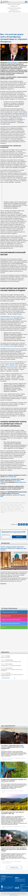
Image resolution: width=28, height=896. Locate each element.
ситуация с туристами (10, 758)
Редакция (3, 878)
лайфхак (7, 861)
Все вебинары (6, 678)
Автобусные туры (4, 502)
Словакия (2, 508)
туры (16, 510)
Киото (2, 509)
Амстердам (8, 506)
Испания (20, 503)
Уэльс (2, 503)
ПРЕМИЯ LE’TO (14, 6)
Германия (11, 503)
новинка (11, 861)
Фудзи (12, 509)
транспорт (16, 790)
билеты (19, 509)
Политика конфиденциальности (6, 876)
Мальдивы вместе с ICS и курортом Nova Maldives (11, 665)
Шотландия (6, 503)
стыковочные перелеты (6, 862)
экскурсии (2, 512)
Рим (1, 505)
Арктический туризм (14, 4)
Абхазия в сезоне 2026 (5, 657)
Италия (24, 503)
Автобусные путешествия (11, 101)
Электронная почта (5, 534)
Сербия (22, 506)
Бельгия (13, 502)
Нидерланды (3, 506)
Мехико (20, 505)
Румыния (18, 506)
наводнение (4, 759)
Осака (5, 509)
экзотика (22, 510)
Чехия (14, 508)
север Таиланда (9, 826)
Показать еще (14, 867)
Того (6, 508)
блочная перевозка (17, 861)
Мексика (16, 505)
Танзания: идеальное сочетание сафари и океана (11, 661)
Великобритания (23, 502)
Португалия (14, 506)
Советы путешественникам (11, 620)
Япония (22, 508)
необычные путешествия (17, 826)
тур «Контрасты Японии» (12, 366)
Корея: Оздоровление (14, 11)
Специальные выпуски (9, 612)
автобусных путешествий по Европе (15, 348)
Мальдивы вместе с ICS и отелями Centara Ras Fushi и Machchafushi (12, 670)
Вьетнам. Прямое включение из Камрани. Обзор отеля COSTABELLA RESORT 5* (12, 675)
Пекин (4, 505)
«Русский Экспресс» (13, 62)
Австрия (9, 502)
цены (19, 510)
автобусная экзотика (9, 361)
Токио (8, 509)
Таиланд (3, 826)
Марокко (12, 505)
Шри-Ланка (4, 790)
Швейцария (18, 508)
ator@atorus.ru (9, 888)
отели (3, 827)
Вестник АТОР (6, 616)
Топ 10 (3, 627)
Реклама (3, 880)
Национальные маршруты (10, 623)
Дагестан (3, 758)
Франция (9, 508)
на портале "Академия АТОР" (13, 489)
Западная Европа (4, 510)
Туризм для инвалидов (14, 8)
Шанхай (8, 505)
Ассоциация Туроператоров (6, 1)
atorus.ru (11, 894)
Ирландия (15, 503)
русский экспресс (11, 510)
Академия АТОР (14, 10)
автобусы (15, 509)
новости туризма (10, 790)
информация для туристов (20, 758)
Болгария (17, 502)
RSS (1, 881)
